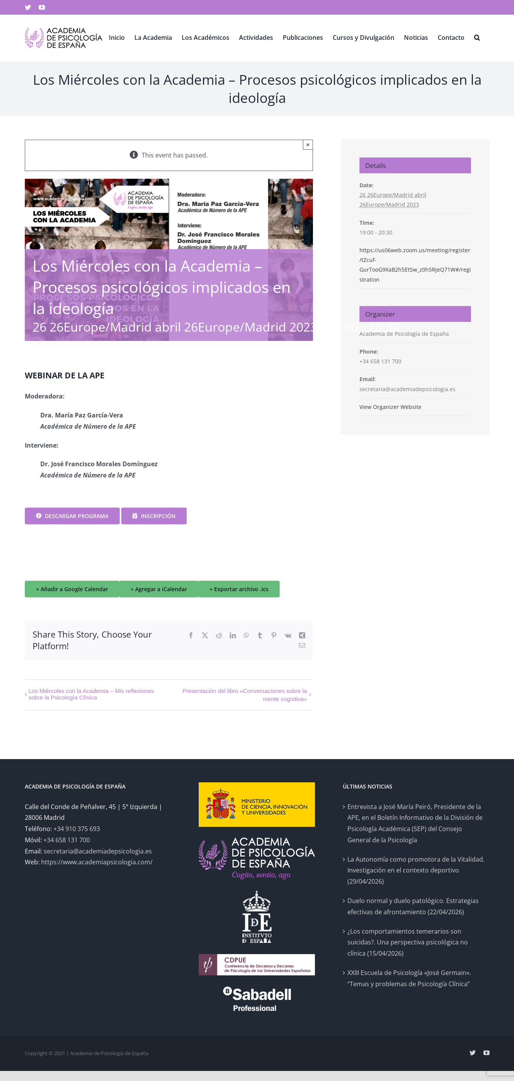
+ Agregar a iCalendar (159, 589)
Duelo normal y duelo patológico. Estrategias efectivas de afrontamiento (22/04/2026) (413, 906)
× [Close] (308, 144)
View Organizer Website (390, 407)
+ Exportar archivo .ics (239, 589)
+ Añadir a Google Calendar (72, 589)
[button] (477, 37)
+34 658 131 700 (66, 840)
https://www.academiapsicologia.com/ (97, 862)
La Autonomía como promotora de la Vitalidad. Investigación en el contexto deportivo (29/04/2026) (416, 870)
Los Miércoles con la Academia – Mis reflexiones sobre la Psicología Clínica (91, 694)
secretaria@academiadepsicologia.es (98, 851)
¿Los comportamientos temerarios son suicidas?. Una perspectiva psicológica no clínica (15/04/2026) (407, 942)
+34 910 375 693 (76, 828)
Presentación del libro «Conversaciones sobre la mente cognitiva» (244, 695)
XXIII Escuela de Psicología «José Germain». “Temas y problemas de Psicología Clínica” (409, 978)
